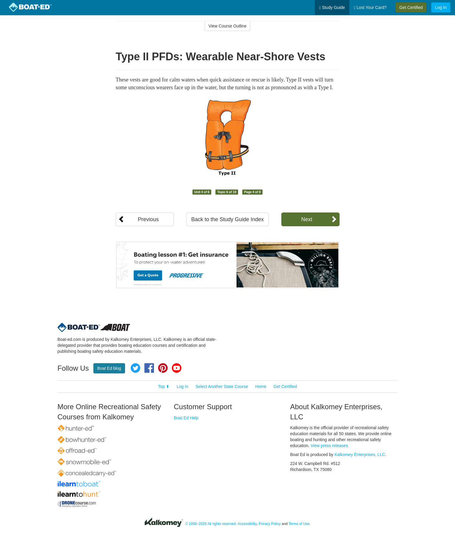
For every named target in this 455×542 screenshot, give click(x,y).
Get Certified (411, 7)
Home (260, 386)
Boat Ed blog (109, 368)
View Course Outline (227, 26)
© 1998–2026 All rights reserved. (211, 524)
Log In (441, 7)
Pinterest (163, 368)
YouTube (176, 368)
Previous (148, 219)
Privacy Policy (270, 524)
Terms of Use (299, 524)
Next (306, 219)
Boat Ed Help (186, 417)
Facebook (149, 368)
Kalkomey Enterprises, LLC (359, 454)
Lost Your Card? (370, 7)
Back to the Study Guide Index (227, 219)
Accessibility (247, 524)
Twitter (135, 368)
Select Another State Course (221, 386)
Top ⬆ (163, 386)
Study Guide (332, 7)
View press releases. (330, 445)
